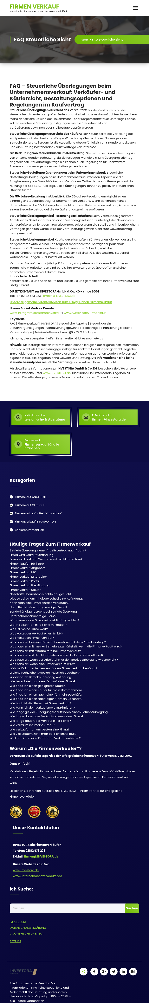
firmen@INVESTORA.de (59, 296)
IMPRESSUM (18, 922)
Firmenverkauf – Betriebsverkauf (38, 513)
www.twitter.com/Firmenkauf (85, 313)
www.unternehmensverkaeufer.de (37, 876)
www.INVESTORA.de (57, 373)
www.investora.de (26, 870)
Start (84, 39)
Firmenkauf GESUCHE (30, 505)
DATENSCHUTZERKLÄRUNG (28, 928)
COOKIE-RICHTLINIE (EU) (26, 933)
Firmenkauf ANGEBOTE (31, 497)
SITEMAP (15, 941)
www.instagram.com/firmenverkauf (36, 313)
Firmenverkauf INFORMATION (35, 521)
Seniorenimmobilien (29, 530)
